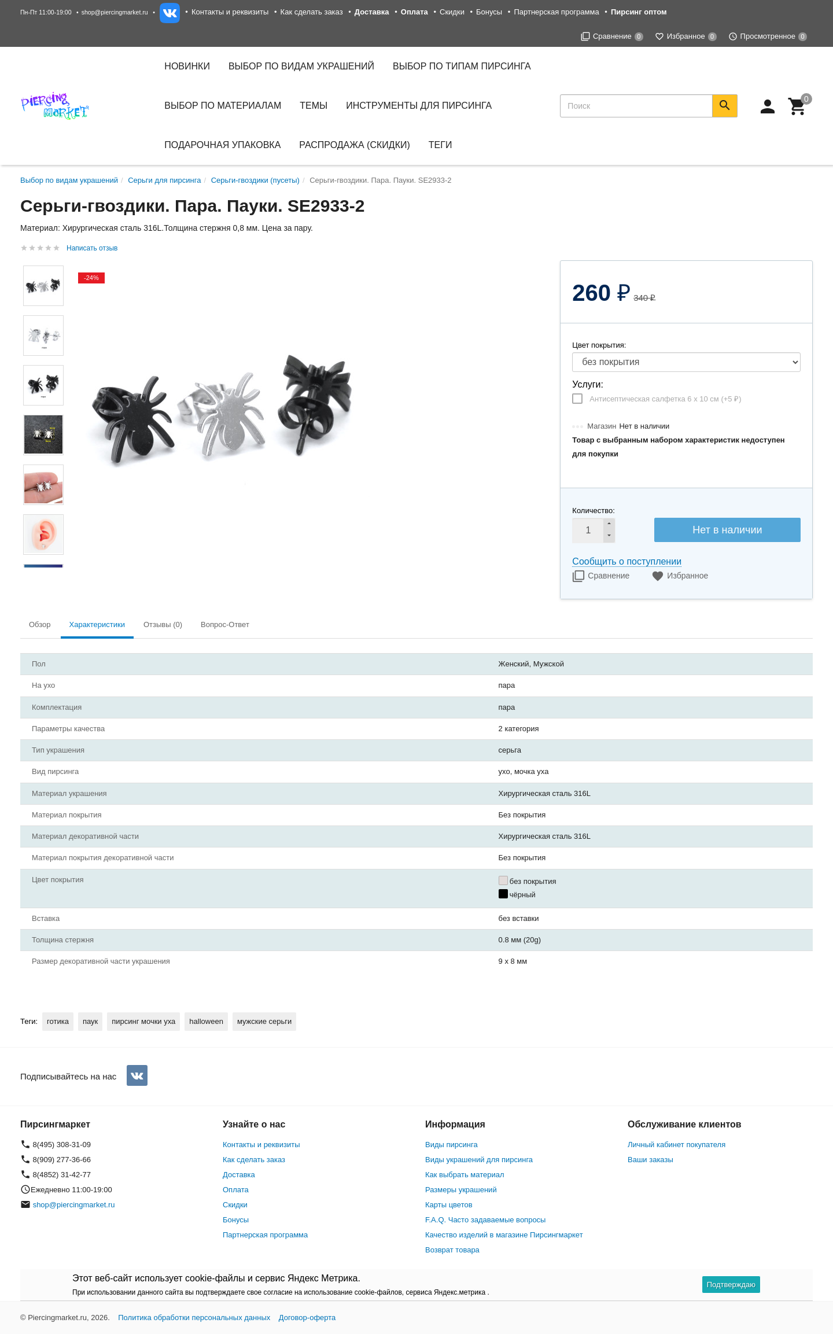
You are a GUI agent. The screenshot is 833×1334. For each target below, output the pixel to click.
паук (90, 1021)
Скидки (452, 12)
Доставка (239, 1174)
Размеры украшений (461, 1189)
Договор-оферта (307, 1317)
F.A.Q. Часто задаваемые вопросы (485, 1219)
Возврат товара (452, 1249)
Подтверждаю (731, 1284)
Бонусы (489, 12)
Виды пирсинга (451, 1144)
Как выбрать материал (464, 1174)
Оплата (236, 1189)
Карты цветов (449, 1204)
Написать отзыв (92, 248)
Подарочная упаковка (222, 145)
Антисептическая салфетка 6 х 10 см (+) (665, 399)
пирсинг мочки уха (143, 1021)
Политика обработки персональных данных (194, 1317)
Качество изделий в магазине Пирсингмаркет (504, 1234)
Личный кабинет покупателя (676, 1144)
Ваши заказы (650, 1159)
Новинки (187, 66)
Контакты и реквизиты (229, 12)
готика (58, 1021)
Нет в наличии (727, 530)
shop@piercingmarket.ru (115, 12)
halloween (206, 1021)
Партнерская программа (556, 12)
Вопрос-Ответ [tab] (225, 624)
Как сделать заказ (312, 12)
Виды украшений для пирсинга (479, 1159)
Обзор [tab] (40, 624)
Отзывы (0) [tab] (162, 624)
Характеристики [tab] (97, 624)
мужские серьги (264, 1021)
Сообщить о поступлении (626, 561)
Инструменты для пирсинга (419, 105)
